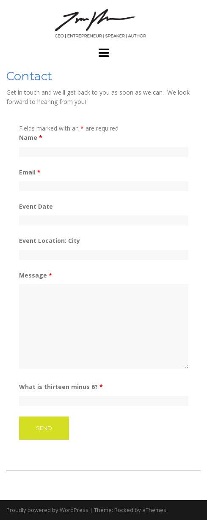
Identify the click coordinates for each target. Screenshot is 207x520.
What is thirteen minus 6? (61, 387)
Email (30, 172)
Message (35, 275)
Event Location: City (49, 241)
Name (30, 137)
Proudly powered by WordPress (47, 510)
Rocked (123, 510)
